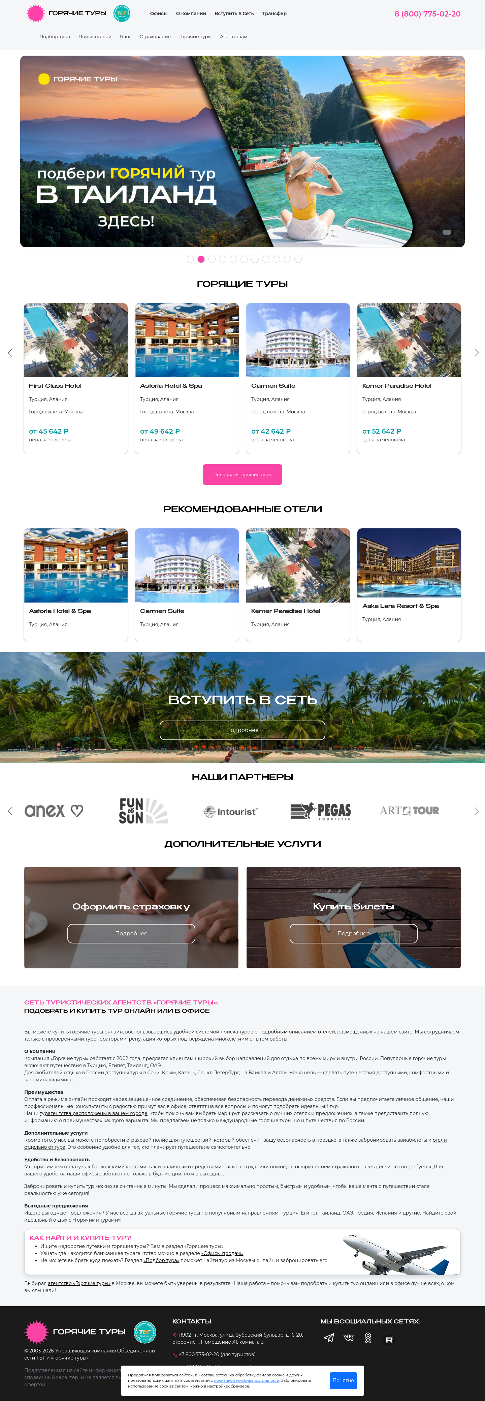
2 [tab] (201, 259)
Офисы (159, 13)
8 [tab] (265, 259)
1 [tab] (190, 259)
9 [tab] (276, 259)
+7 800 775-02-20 (199, 1354)
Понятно (343, 1380)
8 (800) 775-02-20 (427, 14)
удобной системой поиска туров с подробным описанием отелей (254, 1032)
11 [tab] (298, 259)
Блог (125, 36)
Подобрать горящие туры (242, 474)
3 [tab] (212, 259)
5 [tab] (233, 259)
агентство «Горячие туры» (79, 1283)
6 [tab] (244, 259)
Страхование (155, 36)
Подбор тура (54, 36)
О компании (191, 13)
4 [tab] (222, 259)
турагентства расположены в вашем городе (94, 1113)
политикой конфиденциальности (247, 1380)
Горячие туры (195, 36)
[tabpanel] (242, 155)
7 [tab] (255, 259)
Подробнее (242, 730)
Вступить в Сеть (234, 13)
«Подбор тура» (161, 1260)
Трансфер (274, 13)
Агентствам (233, 36)
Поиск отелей (94, 36)
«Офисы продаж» (222, 1253)
